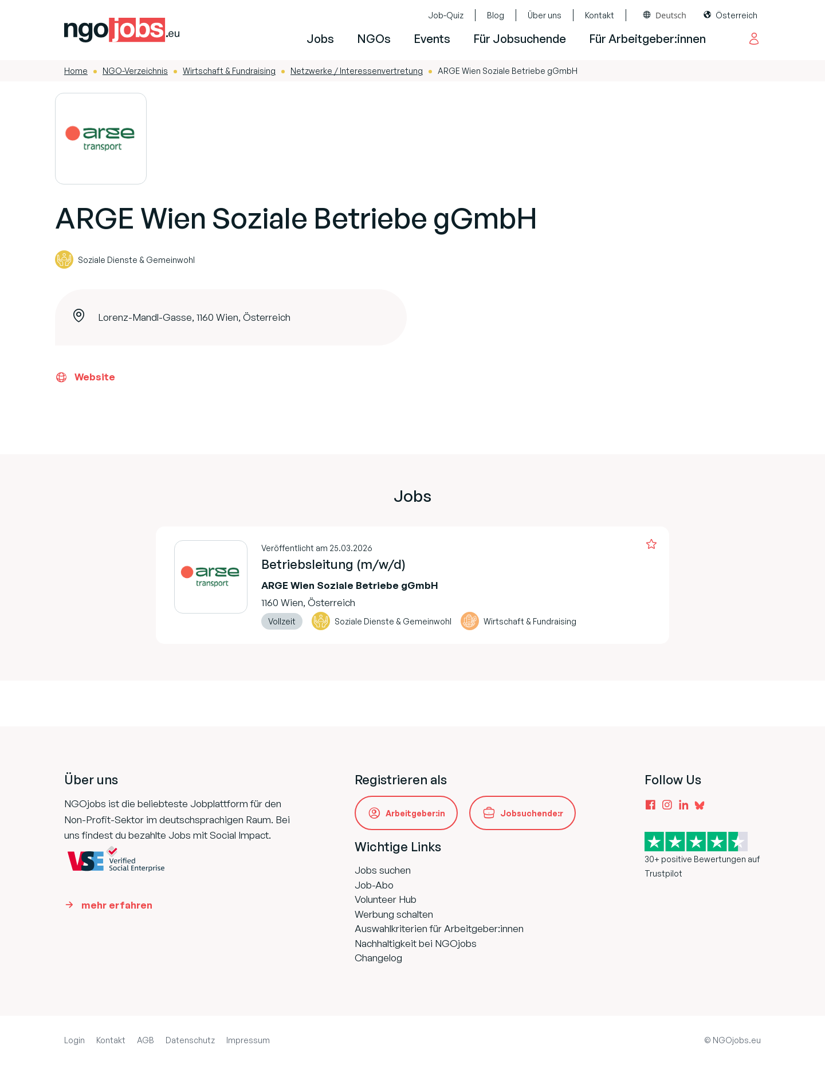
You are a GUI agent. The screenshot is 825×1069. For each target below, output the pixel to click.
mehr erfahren (116, 905)
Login (74, 1040)
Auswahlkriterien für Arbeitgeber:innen (439, 928)
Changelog (378, 958)
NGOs (374, 39)
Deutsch (670, 15)
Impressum (248, 1040)
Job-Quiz (445, 15)
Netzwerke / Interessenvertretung (356, 71)
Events (432, 39)
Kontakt (599, 15)
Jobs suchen (383, 870)
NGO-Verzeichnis (135, 71)
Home (76, 71)
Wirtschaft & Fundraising (229, 71)
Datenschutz (190, 1040)
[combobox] (665, 15)
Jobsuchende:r (531, 813)
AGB (145, 1040)
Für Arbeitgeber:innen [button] (647, 39)
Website (85, 377)
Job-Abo (374, 885)
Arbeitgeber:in (415, 813)
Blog (495, 15)
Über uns (544, 15)
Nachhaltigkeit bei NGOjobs (416, 943)
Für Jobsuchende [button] (519, 39)
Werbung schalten (394, 914)
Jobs (320, 39)
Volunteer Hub (386, 899)
